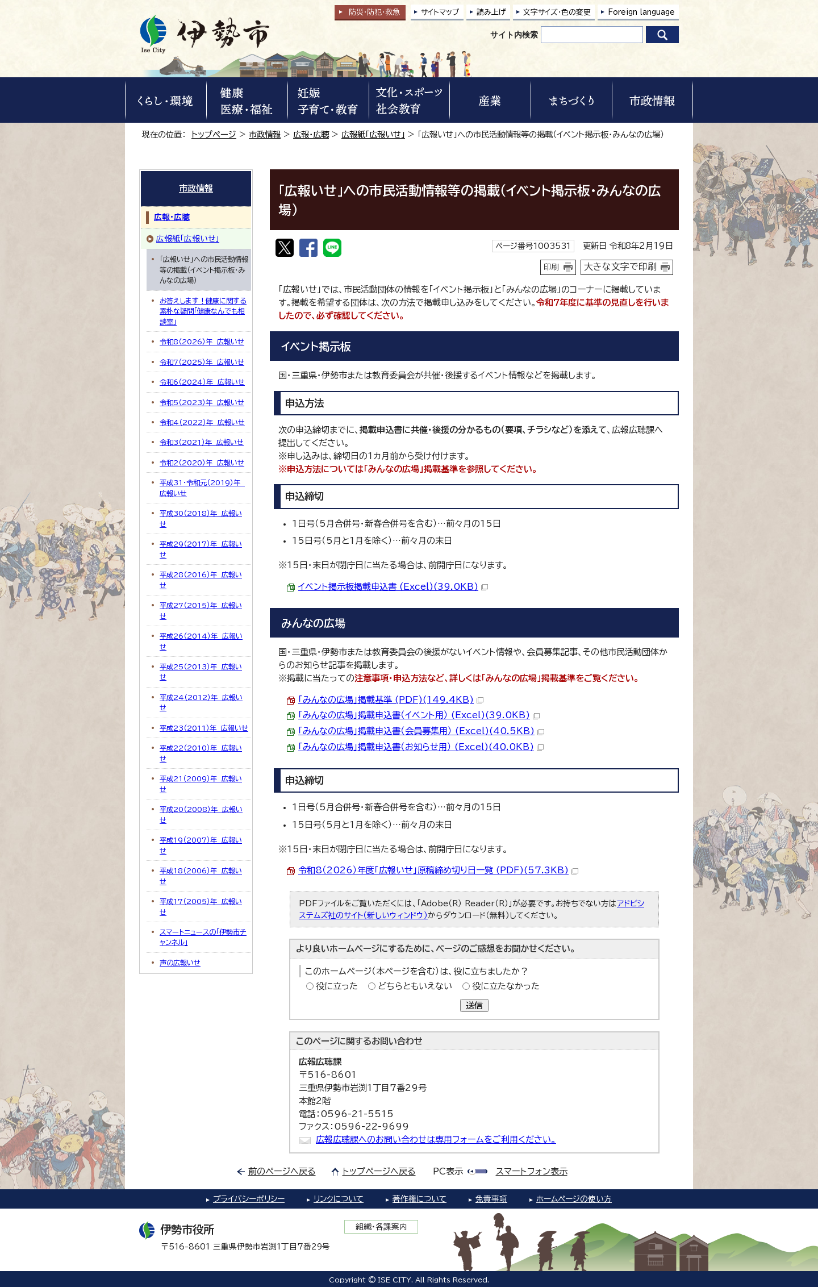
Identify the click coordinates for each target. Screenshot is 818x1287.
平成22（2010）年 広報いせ (201, 752)
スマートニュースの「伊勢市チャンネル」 (203, 937)
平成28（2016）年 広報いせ (201, 579)
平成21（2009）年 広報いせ (201, 783)
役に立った (337, 986)
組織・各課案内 (381, 1227)
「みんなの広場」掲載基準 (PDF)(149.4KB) (390, 699)
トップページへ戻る (379, 1171)
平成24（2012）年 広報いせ (201, 702)
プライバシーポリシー (249, 1199)
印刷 (552, 267)
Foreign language (641, 12)
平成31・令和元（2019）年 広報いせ (202, 487)
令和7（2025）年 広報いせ (202, 362)
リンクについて (339, 1199)
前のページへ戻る (282, 1171)
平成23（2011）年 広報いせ (204, 727)
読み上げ (491, 12)
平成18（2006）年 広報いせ (201, 875)
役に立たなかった (506, 986)
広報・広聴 (311, 134)
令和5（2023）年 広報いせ (202, 402)
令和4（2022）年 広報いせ (202, 422)
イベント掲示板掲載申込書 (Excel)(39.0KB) (393, 586)
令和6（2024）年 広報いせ (202, 381)
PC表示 (448, 1171)
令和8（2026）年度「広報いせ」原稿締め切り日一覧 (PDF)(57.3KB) (438, 870)
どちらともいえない (415, 986)
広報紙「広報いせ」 (373, 134)
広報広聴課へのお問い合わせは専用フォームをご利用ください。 (436, 1139)
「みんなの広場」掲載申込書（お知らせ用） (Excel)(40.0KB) (421, 747)
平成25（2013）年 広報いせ (201, 671)
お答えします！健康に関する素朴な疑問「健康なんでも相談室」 (203, 311)
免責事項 (491, 1199)
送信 (474, 1005)
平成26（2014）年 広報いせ (201, 640)
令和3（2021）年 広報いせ (202, 442)
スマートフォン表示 (531, 1171)
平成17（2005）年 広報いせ (201, 906)
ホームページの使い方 (574, 1199)
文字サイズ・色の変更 (557, 12)
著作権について (419, 1199)
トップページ (213, 134)
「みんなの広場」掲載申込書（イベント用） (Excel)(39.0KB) (419, 715)
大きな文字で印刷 (620, 266)
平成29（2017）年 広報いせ (201, 548)
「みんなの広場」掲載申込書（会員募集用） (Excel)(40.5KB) (421, 731)
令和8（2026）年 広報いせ (202, 341)
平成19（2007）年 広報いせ (201, 844)
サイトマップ (440, 12)
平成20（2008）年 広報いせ (201, 814)
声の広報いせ (180, 962)
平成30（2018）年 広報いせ (201, 518)
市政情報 (265, 134)
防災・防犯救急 (374, 12)
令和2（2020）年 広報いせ (202, 462)
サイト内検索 (514, 34)
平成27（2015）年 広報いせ (201, 610)
